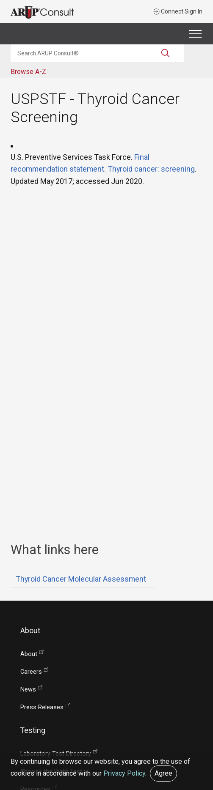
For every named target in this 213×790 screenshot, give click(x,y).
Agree (163, 773)
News (28, 689)
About (28, 654)
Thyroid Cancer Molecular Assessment (81, 578)
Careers (31, 671)
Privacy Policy (124, 773)
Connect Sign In (177, 11)
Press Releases (42, 707)
